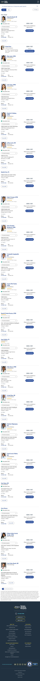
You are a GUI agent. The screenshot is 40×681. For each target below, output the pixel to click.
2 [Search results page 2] (4, 588)
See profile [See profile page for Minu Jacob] (4, 80)
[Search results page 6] (12, 589)
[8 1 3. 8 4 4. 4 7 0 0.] (3, 163)
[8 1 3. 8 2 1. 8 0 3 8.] (3, 497)
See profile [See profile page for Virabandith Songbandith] (4, 279)
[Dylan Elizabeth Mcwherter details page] (3, 229)
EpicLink (12, 646)
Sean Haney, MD (5, 483)
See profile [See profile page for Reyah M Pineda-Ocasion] (4, 334)
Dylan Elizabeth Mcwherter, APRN (11, 226)
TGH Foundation (12, 631)
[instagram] (20, 664)
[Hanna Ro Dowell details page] (3, 19)
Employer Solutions (12, 638)
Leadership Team (12, 627)
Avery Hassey (4, 508)
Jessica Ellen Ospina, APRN (12, 284)
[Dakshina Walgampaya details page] (3, 427)
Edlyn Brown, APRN (11, 367)
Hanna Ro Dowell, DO (12, 17)
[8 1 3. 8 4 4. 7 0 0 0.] (3, 523)
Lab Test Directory (28, 631)
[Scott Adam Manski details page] (3, 565)
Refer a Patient (12, 644)
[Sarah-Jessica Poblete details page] (3, 456)
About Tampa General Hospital (12, 625)
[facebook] (22, 664)
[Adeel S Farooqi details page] (3, 199)
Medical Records (28, 633)
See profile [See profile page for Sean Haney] (4, 500)
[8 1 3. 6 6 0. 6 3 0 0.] (3, 134)
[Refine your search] (20, 6)
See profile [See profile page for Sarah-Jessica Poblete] (4, 478)
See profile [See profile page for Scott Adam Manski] (11, 582)
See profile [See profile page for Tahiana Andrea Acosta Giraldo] (4, 558)
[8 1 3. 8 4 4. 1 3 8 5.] (3, 445)
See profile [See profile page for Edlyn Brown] (4, 390)
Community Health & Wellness (12, 636)
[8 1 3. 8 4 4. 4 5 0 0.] (3, 358)
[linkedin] (25, 664)
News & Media (28, 644)
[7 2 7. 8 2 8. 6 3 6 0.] (3, 217)
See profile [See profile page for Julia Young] (4, 108)
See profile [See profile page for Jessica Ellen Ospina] (4, 308)
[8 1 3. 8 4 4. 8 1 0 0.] (3, 76)
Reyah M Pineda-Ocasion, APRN (8, 313)
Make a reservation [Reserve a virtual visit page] (30, 51)
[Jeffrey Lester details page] (3, 145)
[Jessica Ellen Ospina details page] (3, 286)
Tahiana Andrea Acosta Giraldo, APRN (12, 534)
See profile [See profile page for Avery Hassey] (11, 523)
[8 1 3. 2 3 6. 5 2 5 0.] (3, 415)
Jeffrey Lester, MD (11, 143)
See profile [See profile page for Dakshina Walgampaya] (4, 448)
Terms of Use (20, 677)
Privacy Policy (20, 675)
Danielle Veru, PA (5, 172)
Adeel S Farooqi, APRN (12, 197)
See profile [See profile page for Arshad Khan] (4, 419)
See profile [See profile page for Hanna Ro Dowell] (4, 40)
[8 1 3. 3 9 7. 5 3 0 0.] (3, 183)
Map (9, 9)
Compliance (20, 672)
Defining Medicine (12, 648)
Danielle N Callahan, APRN (12, 114)
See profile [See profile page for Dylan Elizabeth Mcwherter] (4, 249)
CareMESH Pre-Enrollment (12, 650)
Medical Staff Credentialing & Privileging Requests (12, 652)
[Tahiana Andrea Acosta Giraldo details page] (3, 535)
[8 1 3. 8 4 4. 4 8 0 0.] (3, 37)
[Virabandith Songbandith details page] (3, 257)
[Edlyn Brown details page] (3, 369)
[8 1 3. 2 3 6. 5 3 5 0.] (3, 331)
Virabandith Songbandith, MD (13, 255)
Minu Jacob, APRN (11, 56)
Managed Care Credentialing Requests (12, 656)
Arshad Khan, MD (11, 395)
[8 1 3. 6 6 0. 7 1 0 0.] (3, 305)
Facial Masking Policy (28, 629)
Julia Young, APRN (11, 84)
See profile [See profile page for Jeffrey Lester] (4, 167)
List (3, 9)
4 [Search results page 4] (8, 588)
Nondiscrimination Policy (12, 640)
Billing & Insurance (28, 625)
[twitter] (17, 664)
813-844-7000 (21, 613)
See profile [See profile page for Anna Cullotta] (4, 362)
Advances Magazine (12, 635)
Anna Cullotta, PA (5, 339)
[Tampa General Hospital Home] (4, 2)
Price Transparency (28, 635)
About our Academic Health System (12, 629)
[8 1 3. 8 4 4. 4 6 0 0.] (3, 245)
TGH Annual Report (12, 633)
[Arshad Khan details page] (3, 398)
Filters (36, 9)
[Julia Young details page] (3, 87)
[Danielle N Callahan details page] (3, 116)
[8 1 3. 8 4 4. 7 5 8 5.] (3, 555)
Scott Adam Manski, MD (12, 563)
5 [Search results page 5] (10, 588)
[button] (9, 27)
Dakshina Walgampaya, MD (12, 424)
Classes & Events (28, 627)
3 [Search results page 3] (6, 588)
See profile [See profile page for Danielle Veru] (4, 186)
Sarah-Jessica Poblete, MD (12, 454)
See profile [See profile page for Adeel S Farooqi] (4, 221)
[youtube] (15, 664)
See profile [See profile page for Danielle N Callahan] (4, 138)
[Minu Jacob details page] (3, 58)
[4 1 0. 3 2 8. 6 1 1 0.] (3, 583)
